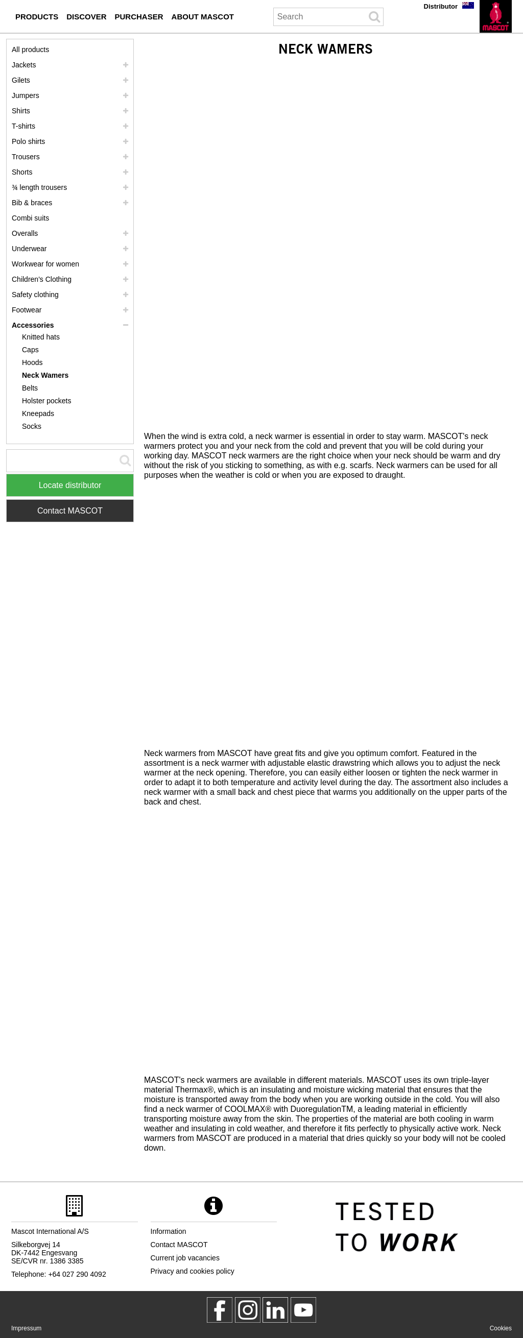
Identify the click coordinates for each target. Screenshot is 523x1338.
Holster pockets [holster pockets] (46, 401)
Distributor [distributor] (441, 6)
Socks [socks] (31, 426)
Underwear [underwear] (29, 249)
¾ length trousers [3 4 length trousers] (39, 187)
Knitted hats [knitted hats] (41, 337)
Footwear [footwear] (26, 310)
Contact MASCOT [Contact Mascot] (70, 510)
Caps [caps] (30, 350)
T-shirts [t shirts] (23, 126)
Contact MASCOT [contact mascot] (179, 1244)
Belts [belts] (30, 388)
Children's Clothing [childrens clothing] (42, 279)
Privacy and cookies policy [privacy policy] (192, 1271)
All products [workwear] (30, 49)
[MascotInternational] (303, 1310)
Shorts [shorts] (22, 172)
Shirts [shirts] (21, 111)
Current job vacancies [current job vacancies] (185, 1258)
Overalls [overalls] (25, 233)
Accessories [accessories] (33, 325)
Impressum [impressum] (26, 1328)
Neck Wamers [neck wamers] (45, 375)
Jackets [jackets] (24, 65)
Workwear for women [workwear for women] (45, 264)
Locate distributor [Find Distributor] (70, 485)
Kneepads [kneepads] (38, 413)
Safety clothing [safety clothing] (35, 294)
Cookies (501, 1328)
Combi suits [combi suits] (30, 218)
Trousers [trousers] (26, 157)
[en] (496, 16)
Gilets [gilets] (21, 80)
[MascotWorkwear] (219, 1310)
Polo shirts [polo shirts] (28, 141)
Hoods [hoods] (32, 362)
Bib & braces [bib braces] (32, 203)
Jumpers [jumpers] (25, 95)
